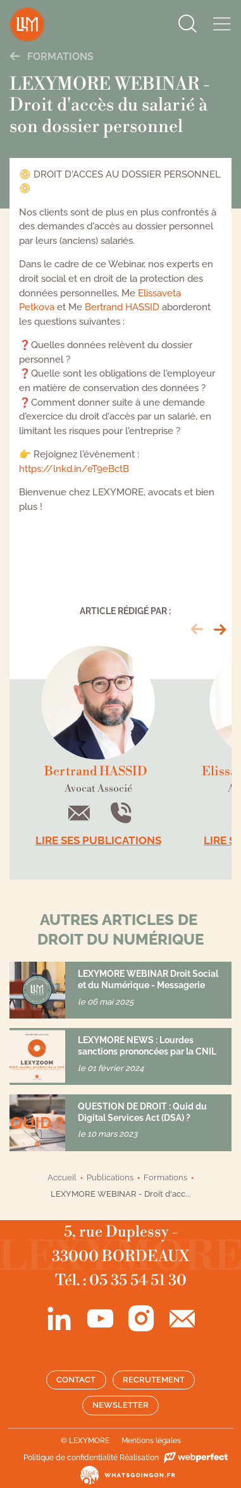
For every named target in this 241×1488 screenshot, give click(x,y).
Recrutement (154, 1379)
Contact (76, 1379)
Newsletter (120, 1405)
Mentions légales (151, 1440)
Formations (51, 57)
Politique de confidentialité (70, 1457)
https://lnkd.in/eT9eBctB (74, 469)
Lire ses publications (98, 840)
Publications (110, 1177)
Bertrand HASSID (122, 307)
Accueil (62, 1177)
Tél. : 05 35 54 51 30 (121, 1280)
